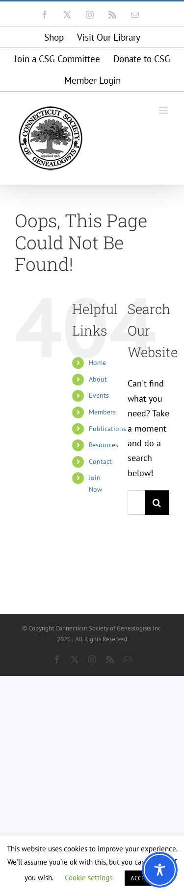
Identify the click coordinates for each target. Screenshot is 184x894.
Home (97, 362)
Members (102, 412)
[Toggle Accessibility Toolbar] (160, 870)
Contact (100, 461)
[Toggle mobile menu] (164, 110)
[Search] (157, 502)
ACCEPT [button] (141, 878)
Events (99, 395)
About (98, 379)
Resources (103, 444)
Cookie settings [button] (88, 877)
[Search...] (136, 502)
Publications (107, 428)
